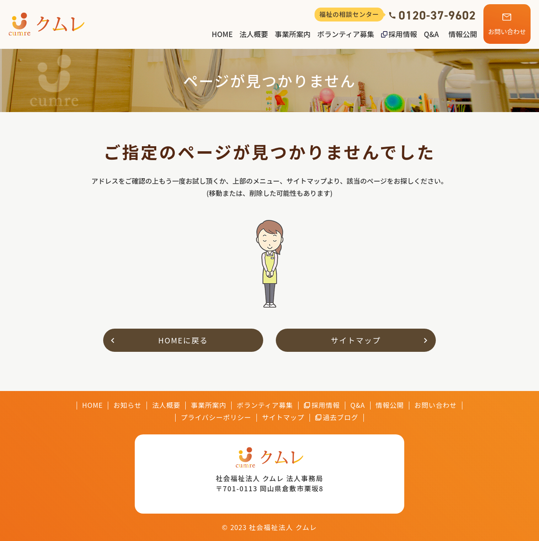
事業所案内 (293, 34)
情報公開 (462, 34)
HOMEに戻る (183, 340)
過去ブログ (340, 418)
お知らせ (127, 406)
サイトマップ (356, 340)
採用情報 (403, 34)
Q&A (431, 34)
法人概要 (254, 34)
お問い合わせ (507, 31)
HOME (222, 34)
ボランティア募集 (346, 34)
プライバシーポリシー (216, 418)
